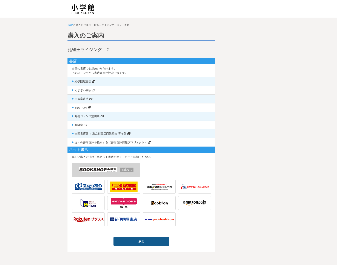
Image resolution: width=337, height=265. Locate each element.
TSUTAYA (81, 107)
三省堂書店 (82, 98)
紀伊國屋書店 (83, 81)
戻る (141, 241)
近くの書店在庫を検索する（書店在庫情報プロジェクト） (111, 142)
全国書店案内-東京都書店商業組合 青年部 (101, 133)
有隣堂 (79, 125)
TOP (70, 24)
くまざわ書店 (83, 90)
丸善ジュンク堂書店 (87, 116)
